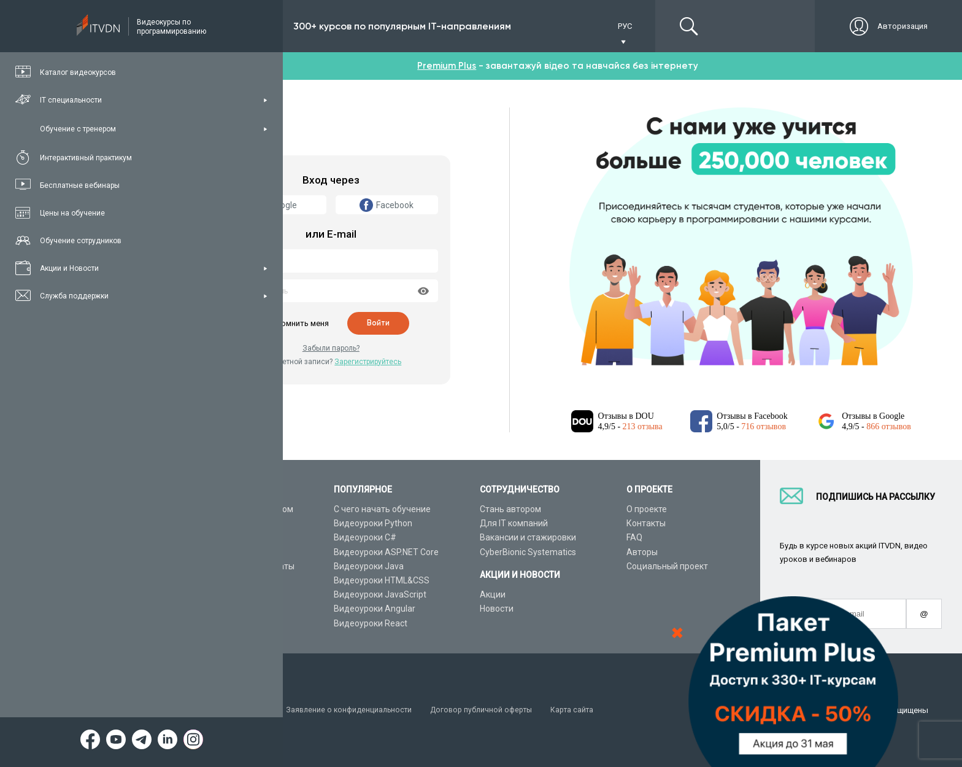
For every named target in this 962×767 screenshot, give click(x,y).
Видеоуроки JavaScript (380, 594)
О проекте (646, 509)
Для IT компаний (514, 523)
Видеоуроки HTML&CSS (381, 580)
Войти (378, 323)
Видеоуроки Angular (374, 608)
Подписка (231, 26)
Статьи (201, 608)
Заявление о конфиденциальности (355, 710)
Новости (497, 608)
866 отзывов (888, 426)
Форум (200, 623)
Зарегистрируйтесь (367, 361)
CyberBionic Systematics (528, 552)
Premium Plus (446, 65)
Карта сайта (586, 710)
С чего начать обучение (382, 509)
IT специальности (223, 537)
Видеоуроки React (370, 623)
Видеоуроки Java (369, 566)
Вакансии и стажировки (528, 537)
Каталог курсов (218, 523)
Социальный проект (667, 566)
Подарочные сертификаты (240, 566)
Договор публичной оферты (492, 710)
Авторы (642, 552)
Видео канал (213, 594)
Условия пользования (229, 710)
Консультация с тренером (240, 509)
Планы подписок (220, 552)
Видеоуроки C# (365, 537)
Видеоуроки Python (373, 523)
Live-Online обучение (229, 580)
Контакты (646, 523)
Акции (493, 594)
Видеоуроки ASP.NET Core (386, 552)
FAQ (634, 537)
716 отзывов (763, 426)
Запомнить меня (297, 323)
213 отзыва (643, 426)
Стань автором (510, 509)
